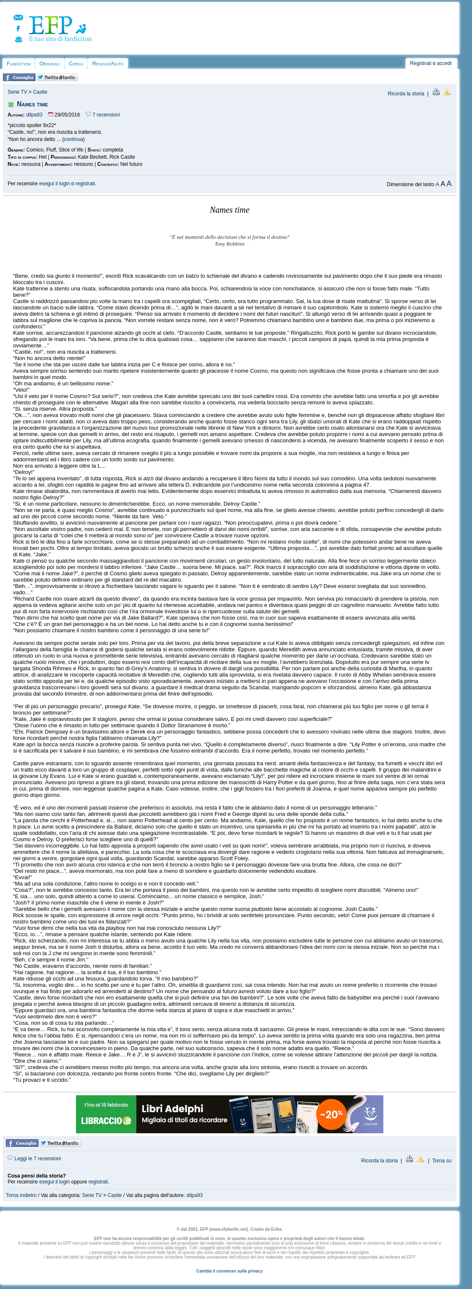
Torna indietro (21, 1195)
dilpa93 (34, 115)
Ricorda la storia (406, 94)
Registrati (420, 63)
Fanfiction (18, 63)
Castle (40, 92)
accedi (444, 63)
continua (73, 139)
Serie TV (17, 92)
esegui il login (54, 184)
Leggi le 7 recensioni (34, 1159)
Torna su (442, 1161)
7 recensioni (103, 115)
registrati (85, 184)
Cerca (76, 63)
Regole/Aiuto (107, 63)
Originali (49, 63)
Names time (32, 104)
